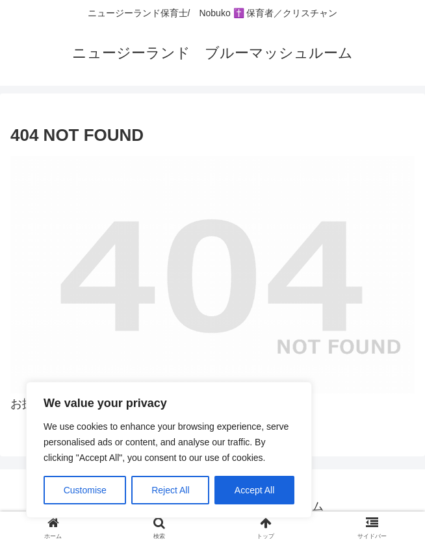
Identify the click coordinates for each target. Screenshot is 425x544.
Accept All (254, 490)
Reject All (170, 490)
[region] (169, 450)
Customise (85, 490)
